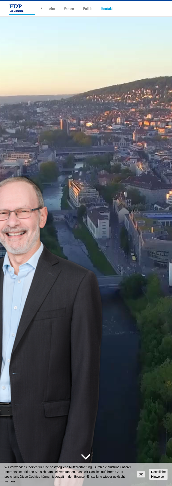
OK (140, 474)
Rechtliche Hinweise (158, 474)
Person (69, 8)
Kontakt (107, 8)
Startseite (48, 8)
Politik (87, 8)
